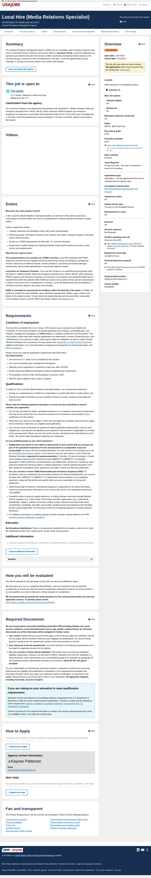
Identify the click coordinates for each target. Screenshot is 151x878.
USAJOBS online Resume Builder (26, 453)
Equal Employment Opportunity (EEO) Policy (69, 820)
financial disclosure (129, 267)
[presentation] (125, 90)
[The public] (28, 94)
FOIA (30, 870)
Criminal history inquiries (16, 820)
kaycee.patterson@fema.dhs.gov (22, 770)
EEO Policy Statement (11, 864)
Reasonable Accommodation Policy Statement (39, 864)
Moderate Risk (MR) (113, 240)
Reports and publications (85, 870)
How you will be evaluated (83, 31)
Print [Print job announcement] (123, 22)
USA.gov (117, 870)
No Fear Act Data (55, 870)
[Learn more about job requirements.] (91, 315)
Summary (9, 31)
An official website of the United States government (21, 1)
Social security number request (19, 831)
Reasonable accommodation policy (65, 825)
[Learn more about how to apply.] (91, 731)
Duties (44, 31)
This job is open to (27, 31)
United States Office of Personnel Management (35, 855)
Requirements (60, 31)
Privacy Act (10, 825)
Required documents (110, 31)
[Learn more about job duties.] (91, 204)
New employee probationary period (65, 822)
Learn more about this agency (21, 69)
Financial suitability (14, 822)
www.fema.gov (67, 299)
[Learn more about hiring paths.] (91, 84)
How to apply (130, 31)
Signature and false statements (63, 828)
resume (26, 586)
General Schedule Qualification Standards (27, 517)
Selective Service (13, 828)
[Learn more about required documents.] (91, 619)
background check (126, 244)
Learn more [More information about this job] (125, 70)
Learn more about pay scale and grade (122, 145)
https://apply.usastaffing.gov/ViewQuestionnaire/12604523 (30, 602)
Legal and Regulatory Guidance (89, 864)
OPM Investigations (14, 348)
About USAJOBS (8, 870)
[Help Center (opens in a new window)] (130, 5)
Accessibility (21, 870)
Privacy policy (68, 870)
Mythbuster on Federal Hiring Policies (73, 342)
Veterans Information (67, 864)
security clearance (121, 246)
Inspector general (40, 870)
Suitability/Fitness (111, 256)
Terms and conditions (104, 870)
